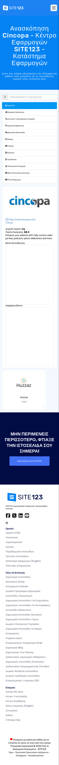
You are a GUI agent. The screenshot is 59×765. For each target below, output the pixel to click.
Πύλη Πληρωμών (13, 180)
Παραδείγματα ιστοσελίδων (20, 551)
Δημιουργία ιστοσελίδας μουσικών (24, 614)
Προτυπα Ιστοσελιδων (17, 556)
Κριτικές (10, 546)
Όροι (11, 752)
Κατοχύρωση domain (17, 586)
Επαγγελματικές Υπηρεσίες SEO (22, 680)
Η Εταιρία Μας (13, 720)
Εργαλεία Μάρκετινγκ (14, 126)
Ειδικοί (9, 715)
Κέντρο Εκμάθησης (16, 701)
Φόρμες (9, 139)
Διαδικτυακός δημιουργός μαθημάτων (25, 657)
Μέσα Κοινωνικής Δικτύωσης (17, 173)
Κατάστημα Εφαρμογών (23, 561)
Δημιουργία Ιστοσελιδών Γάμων (22, 619)
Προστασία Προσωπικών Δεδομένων (31, 752)
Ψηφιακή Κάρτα (14, 638)
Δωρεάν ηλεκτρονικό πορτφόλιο (22, 624)
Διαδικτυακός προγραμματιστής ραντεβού (27, 666)
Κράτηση (9, 153)
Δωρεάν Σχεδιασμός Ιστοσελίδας (23, 675)
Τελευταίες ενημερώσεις (18, 565)
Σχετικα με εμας (14, 691)
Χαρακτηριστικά (14, 542)
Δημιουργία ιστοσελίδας (18, 577)
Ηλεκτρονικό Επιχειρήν (15, 166)
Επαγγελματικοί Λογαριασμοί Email (24, 643)
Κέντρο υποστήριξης (16, 696)
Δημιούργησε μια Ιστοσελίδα (29, 461)
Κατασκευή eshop (15, 581)
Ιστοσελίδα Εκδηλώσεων (18, 610)
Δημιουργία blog (14, 647)
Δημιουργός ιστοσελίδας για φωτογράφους (28, 605)
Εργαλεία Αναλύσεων (14, 112)
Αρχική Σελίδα (13, 532)
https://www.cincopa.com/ (21, 219)
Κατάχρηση (21, 755)
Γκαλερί (9, 146)
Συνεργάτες (12, 710)
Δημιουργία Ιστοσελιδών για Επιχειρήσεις (27, 600)
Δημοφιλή (10, 106)
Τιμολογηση (12, 537)
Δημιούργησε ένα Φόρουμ (20, 652)
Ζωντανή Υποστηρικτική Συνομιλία (20, 119)
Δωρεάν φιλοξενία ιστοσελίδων (22, 671)
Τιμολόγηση (11, 159)
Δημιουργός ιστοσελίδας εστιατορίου (25, 661)
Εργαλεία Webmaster (15, 133)
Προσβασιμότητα (35, 755)
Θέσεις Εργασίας (19, 705)
